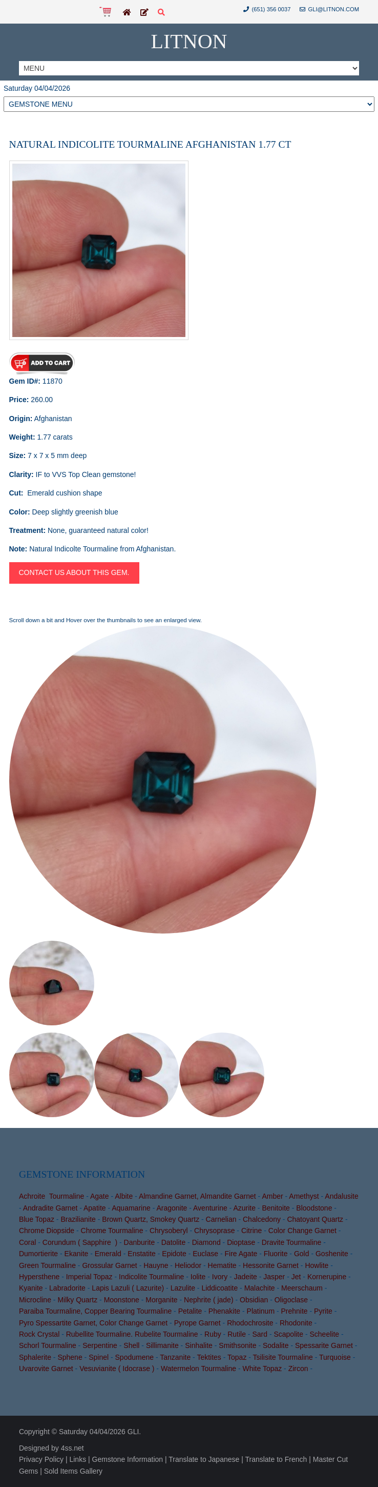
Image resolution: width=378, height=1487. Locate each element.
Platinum (261, 1311)
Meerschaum (302, 1288)
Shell (131, 1345)
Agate (99, 1196)
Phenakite (224, 1311)
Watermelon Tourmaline (198, 1368)
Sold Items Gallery (73, 1471)
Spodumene (134, 1357)
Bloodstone (314, 1208)
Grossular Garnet (109, 1265)
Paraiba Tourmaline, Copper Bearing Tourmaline (95, 1311)
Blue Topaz (36, 1219)
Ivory (219, 1277)
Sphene (69, 1357)
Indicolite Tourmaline (151, 1277)
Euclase (205, 1254)
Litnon (189, 41)
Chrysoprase (214, 1230)
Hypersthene (39, 1277)
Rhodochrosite (250, 1323)
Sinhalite (199, 1345)
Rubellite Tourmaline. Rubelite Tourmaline (132, 1334)
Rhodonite (296, 1323)
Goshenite (332, 1254)
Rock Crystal (39, 1334)
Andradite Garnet (50, 1208)
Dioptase (241, 1242)
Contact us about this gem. (74, 572)
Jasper (274, 1277)
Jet (296, 1277)
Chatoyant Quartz (315, 1219)
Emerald (108, 1254)
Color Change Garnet (302, 1230)
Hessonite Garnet (271, 1265)
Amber (272, 1196)
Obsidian (254, 1300)
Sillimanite (162, 1345)
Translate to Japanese (204, 1459)
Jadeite (245, 1277)
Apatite (94, 1208)
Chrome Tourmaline (112, 1230)
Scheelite (325, 1334)
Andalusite (341, 1196)
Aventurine (210, 1208)
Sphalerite (35, 1357)
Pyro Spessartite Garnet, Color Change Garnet (93, 1323)
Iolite (198, 1277)
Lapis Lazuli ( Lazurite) (128, 1288)
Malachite (259, 1288)
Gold (301, 1254)
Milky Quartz (77, 1300)
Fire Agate (241, 1254)
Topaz (236, 1357)
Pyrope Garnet (197, 1323)
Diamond (206, 1242)
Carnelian (221, 1219)
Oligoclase (291, 1300)
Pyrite (323, 1311)
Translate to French (276, 1459)
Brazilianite (77, 1219)
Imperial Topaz (89, 1277)
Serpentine (99, 1345)
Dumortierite (38, 1254)
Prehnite (294, 1311)
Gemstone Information (127, 1459)
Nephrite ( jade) (209, 1300)
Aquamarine (131, 1208)
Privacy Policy (41, 1459)
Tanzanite (175, 1357)
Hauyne (155, 1265)
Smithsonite (237, 1345)
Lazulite (183, 1288)
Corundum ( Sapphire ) (80, 1242)
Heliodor (188, 1265)
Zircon (298, 1368)
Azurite (244, 1208)
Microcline (35, 1300)
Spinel (99, 1357)
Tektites (209, 1357)
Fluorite (276, 1254)
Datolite (173, 1242)
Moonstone (121, 1300)
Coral (27, 1242)
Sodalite (276, 1345)
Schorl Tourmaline (47, 1345)
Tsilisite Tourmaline (283, 1357)
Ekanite (77, 1254)
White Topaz (262, 1368)
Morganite (161, 1300)
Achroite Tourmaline (51, 1196)
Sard (259, 1334)
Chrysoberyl (169, 1230)
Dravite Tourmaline (291, 1242)
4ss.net (72, 1448)
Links (77, 1459)
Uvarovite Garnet (46, 1368)
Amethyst (304, 1196)
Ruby (212, 1334)
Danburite (139, 1242)
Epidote (174, 1254)
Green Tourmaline (47, 1265)
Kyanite (31, 1288)
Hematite (222, 1265)
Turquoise (335, 1357)
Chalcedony (262, 1219)
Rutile (236, 1334)
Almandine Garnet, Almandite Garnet (197, 1196)
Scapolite (288, 1334)
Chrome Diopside (46, 1230)
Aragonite (171, 1208)
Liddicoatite (219, 1288)
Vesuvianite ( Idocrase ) (116, 1368)
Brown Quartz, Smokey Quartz (150, 1219)
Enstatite (141, 1254)
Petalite (190, 1311)
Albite (124, 1196)
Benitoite (275, 1208)
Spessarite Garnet (324, 1345)
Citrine (251, 1230)
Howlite (316, 1265)
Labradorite (67, 1288)
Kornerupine (326, 1277)
